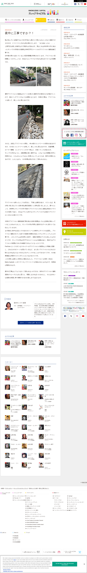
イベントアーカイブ (31, 528)
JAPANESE (44, 30)
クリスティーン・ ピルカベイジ (15, 426)
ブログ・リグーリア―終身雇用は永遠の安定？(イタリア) (74, 246)
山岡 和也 (13, 435)
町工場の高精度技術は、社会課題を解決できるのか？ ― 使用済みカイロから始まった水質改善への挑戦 (74, 295)
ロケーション (16, 540)
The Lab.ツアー (17, 498)
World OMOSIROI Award (32, 522)
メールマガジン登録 (50, 552)
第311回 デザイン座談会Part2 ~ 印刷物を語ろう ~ (74, 279)
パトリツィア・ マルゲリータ (16, 367)
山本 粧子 (47, 385)
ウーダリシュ (68, 46)
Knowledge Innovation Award (33, 526)
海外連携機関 (16, 542)
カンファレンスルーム (73, 500)
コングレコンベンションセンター (75, 502)
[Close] (84, 564)
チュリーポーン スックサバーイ (32, 395)
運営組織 (15, 535)
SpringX (69, 496)
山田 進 (30, 385)
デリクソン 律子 (49, 444)
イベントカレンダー (31, 496)
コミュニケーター (29, 20)
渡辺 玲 (13, 453)
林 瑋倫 (30, 463)
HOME (2, 488)
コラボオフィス (71, 506)
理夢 (12, 416)
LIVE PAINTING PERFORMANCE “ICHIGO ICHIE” (73, 286)
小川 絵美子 (48, 463)
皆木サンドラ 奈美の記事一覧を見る (30, 322)
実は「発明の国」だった (72, 55)
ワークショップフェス (31, 502)
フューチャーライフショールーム (61, 510)
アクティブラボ (57, 500)
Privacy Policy (7, 569)
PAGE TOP (84, 482)
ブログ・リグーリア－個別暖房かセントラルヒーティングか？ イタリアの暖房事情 (74, 76)
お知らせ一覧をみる (79, 266)
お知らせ (52, 20)
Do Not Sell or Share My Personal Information (65, 564)
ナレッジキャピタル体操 (19, 500)
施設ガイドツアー (72, 510)
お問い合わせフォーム (30, 552)
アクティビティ (42, 20)
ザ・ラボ (55, 498)
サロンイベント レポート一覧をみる (75, 300)
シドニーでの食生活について (73, 65)
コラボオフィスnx (72, 508)
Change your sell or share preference (13, 571)
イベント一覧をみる (79, 216)
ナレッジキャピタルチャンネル (70, 552)
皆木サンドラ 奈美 (33, 376)
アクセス (79, 20)
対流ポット (29, 500)
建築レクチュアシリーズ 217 (33, 506)
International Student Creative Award (35, 524)
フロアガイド (56, 496)
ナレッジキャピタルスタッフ (49, 406)
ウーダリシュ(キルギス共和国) (72, 253)
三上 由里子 (48, 366)
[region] (43, 564)
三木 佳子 (30, 405)
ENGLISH (53, 30)
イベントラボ (57, 506)
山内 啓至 (30, 444)
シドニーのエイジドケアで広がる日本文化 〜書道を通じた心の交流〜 (16, 343)
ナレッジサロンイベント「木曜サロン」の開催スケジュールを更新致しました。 (74, 261)
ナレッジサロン (57, 508)
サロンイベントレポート (32, 512)
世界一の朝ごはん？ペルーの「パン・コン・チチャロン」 (49, 343)
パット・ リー (14, 463)
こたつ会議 (29, 504)
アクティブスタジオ (58, 502)
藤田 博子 (13, 376)
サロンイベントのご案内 (32, 510)
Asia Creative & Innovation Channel (34, 520)
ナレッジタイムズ (30, 518)
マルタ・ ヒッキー (33, 425)
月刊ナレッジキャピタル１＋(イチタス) (35, 516)
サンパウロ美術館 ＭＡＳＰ (73, 87)
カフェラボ (56, 504)
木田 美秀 (47, 453)
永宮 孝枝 (30, 435)
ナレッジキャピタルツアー (19, 496)
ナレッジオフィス (72, 504)
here (15, 559)
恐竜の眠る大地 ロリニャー (32, 341)
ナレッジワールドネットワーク (21, 488)
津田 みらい (48, 425)
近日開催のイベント (31, 508)
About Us (70, 20)
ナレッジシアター (72, 498)
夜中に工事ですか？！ (44, 488)
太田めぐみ (48, 376)
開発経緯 (15, 537)
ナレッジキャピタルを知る (14, 20)
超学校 (28, 498)
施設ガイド (61, 20)
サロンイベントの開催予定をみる (76, 302)
